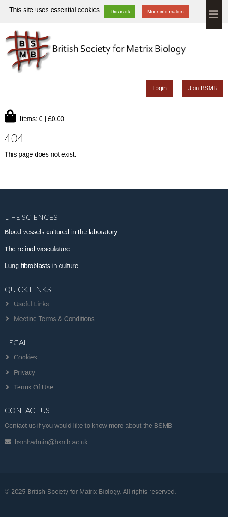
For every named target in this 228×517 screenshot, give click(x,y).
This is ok (120, 11)
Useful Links (31, 304)
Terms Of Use (34, 387)
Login (159, 88)
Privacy (24, 372)
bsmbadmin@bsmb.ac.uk (51, 442)
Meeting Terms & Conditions (54, 318)
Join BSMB (202, 88)
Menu (214, 14)
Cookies (25, 357)
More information (165, 11)
